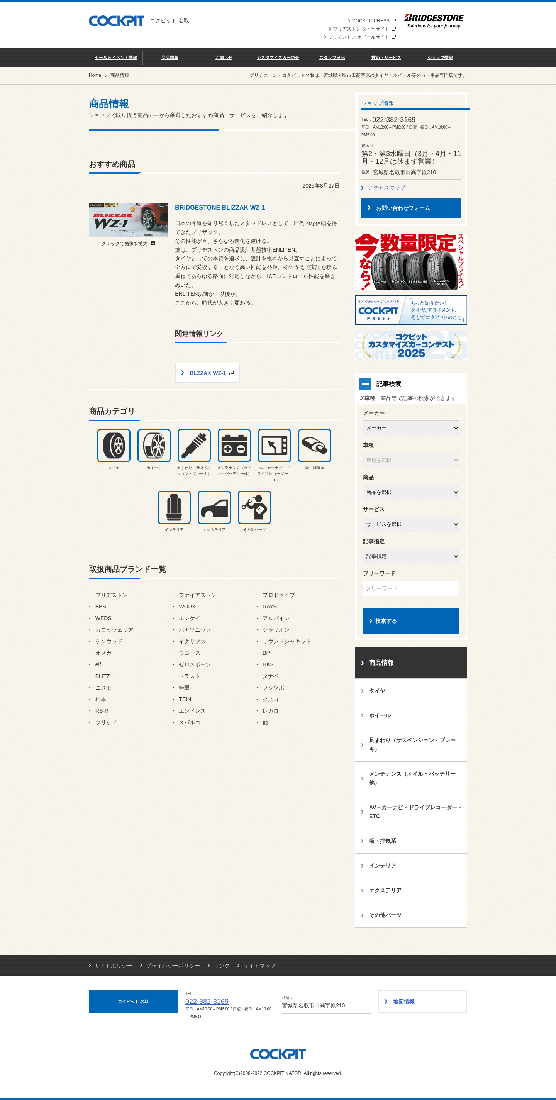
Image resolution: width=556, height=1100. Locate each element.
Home (95, 75)
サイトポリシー (113, 966)
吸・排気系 (382, 841)
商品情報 (169, 57)
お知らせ (223, 57)
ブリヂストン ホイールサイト (362, 37)
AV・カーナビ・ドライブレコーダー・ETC (416, 811)
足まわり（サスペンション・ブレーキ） (412, 744)
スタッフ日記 (332, 57)
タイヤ (377, 691)
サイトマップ (259, 966)
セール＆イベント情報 (116, 57)
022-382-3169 (207, 1001)
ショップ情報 (440, 57)
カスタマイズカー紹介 (278, 57)
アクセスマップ (386, 188)
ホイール (380, 715)
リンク (222, 966)
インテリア (382, 866)
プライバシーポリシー (173, 966)
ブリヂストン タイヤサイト (364, 29)
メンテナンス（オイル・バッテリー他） (412, 778)
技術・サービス (386, 57)
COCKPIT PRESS (374, 21)
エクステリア (385, 890)
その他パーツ (385, 915)
